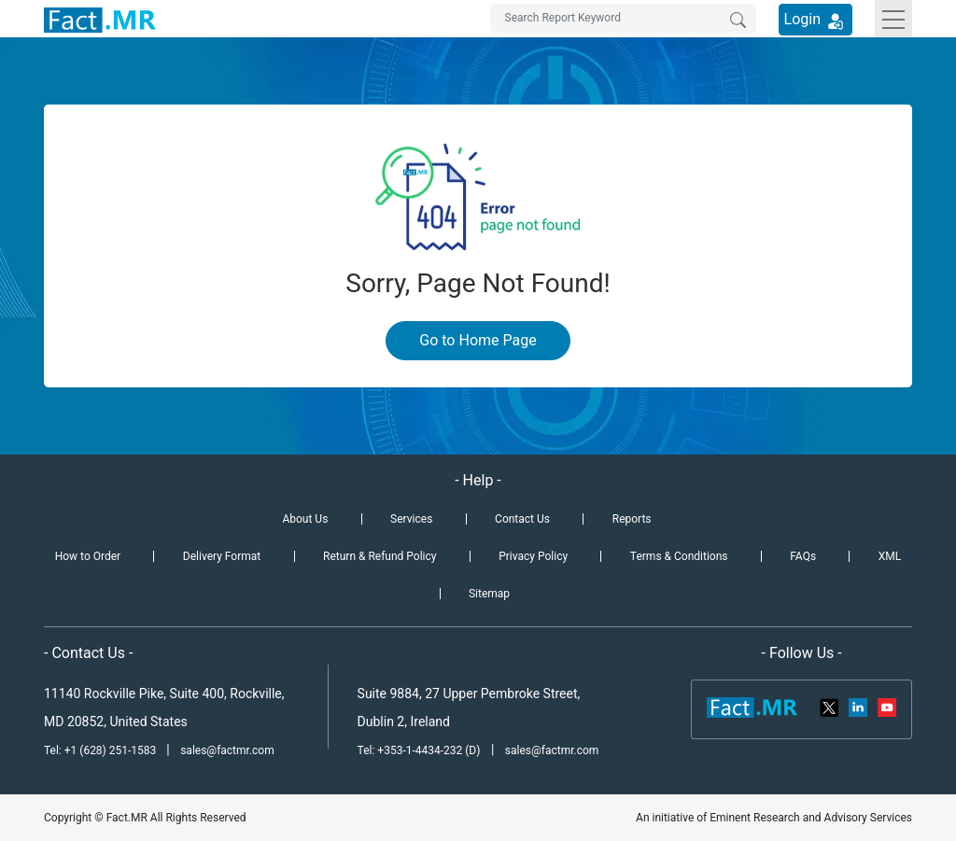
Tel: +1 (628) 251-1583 (101, 750)
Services (411, 519)
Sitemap (489, 593)
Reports (632, 519)
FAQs (803, 556)
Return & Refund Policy (379, 556)
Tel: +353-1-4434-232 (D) (419, 750)
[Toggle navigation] (893, 18)
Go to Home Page (477, 340)
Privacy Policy (533, 556)
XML (890, 556)
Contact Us (522, 519)
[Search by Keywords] (623, 19)
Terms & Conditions (679, 556)
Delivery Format (221, 556)
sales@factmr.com (227, 750)
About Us (305, 519)
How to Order (87, 556)
